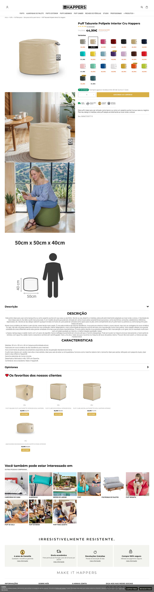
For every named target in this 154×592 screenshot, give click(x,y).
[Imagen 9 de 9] (65, 513)
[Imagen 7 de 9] (16, 513)
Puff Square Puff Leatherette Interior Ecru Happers (25, 409)
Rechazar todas (145, 589)
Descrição (11, 307)
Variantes (82, 36)
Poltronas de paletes (110, 498)
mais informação (22, 562)
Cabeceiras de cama (12, 498)
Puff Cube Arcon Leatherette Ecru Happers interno (91, 409)
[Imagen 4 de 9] (89, 485)
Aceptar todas (131, 589)
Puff (79, 498)
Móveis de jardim (59, 498)
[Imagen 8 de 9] (40, 513)
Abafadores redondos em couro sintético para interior (26, 445)
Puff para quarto (60, 526)
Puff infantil (131, 498)
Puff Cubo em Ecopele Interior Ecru (58, 409)
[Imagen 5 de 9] (113, 485)
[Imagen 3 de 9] (65, 485)
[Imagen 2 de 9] (40, 485)
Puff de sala (10, 526)
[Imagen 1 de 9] (16, 485)
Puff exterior (34, 526)
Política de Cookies (60, 588)
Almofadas (33, 498)
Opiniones (90, 27)
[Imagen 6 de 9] (137, 485)
